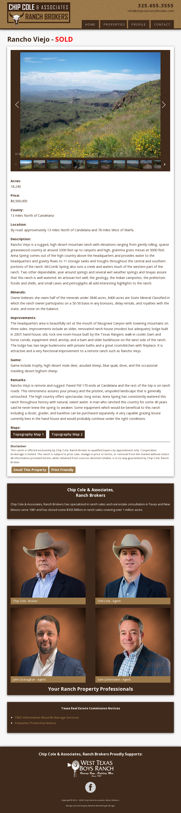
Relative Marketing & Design (101, 805)
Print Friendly (62, 470)
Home (90, 24)
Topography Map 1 (28, 434)
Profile (138, 24)
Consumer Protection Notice (35, 723)
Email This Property (30, 470)
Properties (114, 24)
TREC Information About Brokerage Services (47, 717)
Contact (162, 24)
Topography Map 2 (67, 434)
